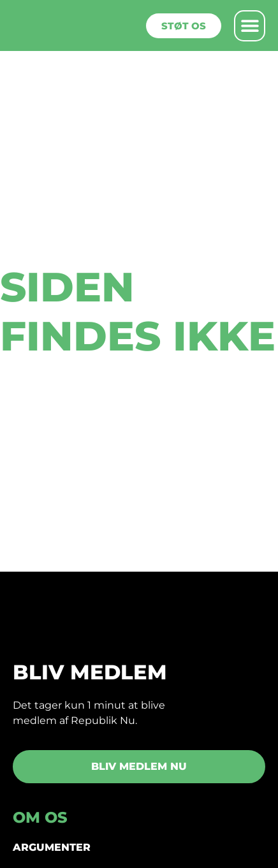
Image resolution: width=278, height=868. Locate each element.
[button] (249, 25)
